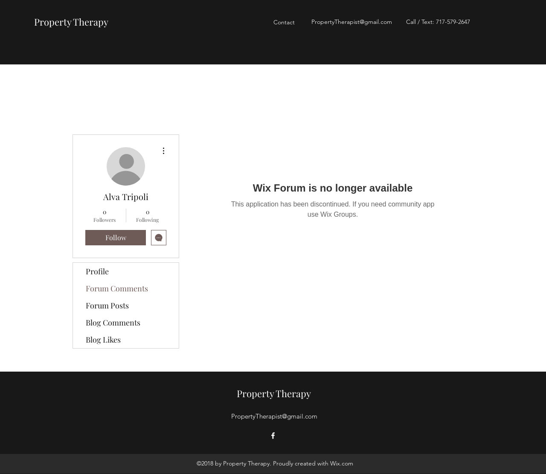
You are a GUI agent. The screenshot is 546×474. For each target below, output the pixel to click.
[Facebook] (273, 435)
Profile (97, 271)
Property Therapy (71, 21)
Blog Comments (113, 322)
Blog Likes (103, 339)
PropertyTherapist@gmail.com (351, 22)
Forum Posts (107, 305)
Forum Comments (117, 288)
